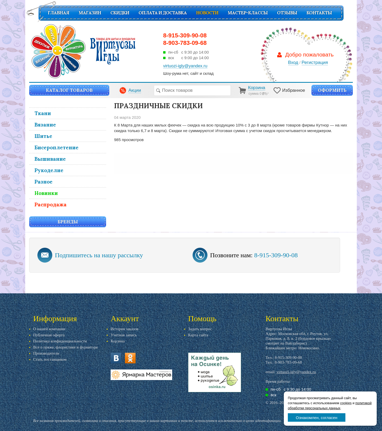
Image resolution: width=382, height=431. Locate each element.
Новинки (46, 193)
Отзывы (287, 13)
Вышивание (50, 159)
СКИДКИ (119, 13)
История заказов (124, 329)
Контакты (319, 13)
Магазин (90, 13)
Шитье (43, 136)
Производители (46, 353)
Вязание (45, 124)
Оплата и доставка (162, 13)
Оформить (332, 90)
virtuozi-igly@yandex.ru (296, 372)
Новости (207, 13)
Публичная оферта (48, 335)
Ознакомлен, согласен (316, 417)
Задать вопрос (200, 329)
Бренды (68, 222)
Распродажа (50, 204)
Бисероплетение (56, 147)
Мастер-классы (248, 13)
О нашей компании (49, 329)
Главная (58, 13)
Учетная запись (124, 335)
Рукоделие (48, 170)
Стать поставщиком (50, 359)
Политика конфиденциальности (60, 341)
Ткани (42, 113)
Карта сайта (198, 335)
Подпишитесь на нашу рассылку (99, 255)
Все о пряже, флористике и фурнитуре (65, 347)
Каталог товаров (69, 90)
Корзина (118, 341)
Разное (43, 182)
